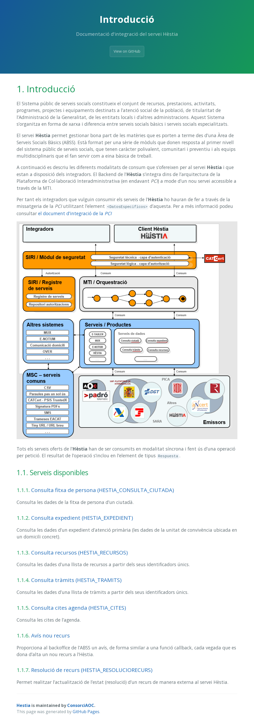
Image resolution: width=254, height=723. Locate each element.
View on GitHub (127, 51)
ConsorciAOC (80, 705)
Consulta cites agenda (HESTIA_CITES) (78, 607)
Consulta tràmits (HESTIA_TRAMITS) (76, 580)
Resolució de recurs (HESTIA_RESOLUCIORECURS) (92, 669)
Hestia (23, 705)
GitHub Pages (86, 711)
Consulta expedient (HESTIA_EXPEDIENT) (82, 517)
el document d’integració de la (75, 213)
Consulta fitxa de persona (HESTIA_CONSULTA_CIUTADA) (102, 490)
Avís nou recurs (50, 635)
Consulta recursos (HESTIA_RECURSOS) (79, 552)
